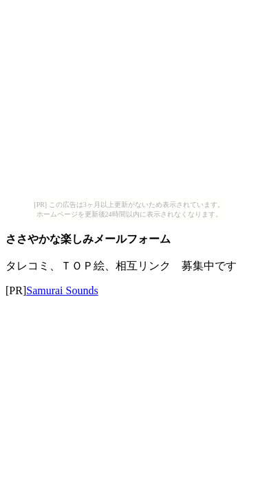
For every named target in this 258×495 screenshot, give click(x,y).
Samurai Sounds (62, 290)
